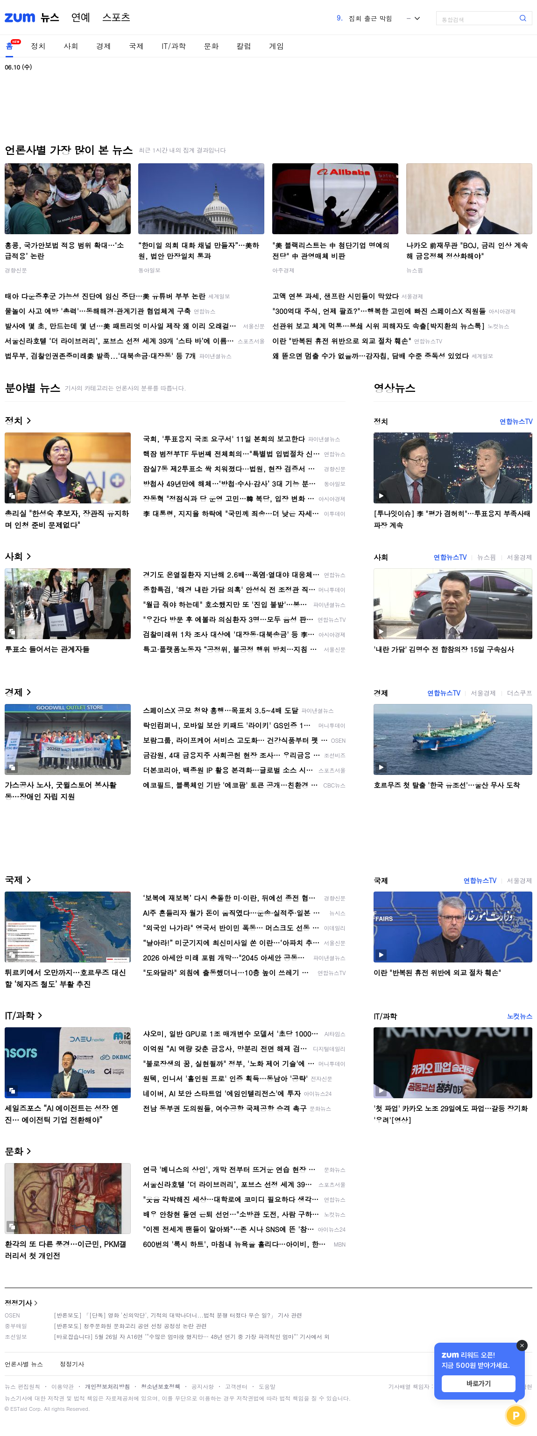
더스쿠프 (519, 692)
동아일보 (149, 270)
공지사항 (202, 1386)
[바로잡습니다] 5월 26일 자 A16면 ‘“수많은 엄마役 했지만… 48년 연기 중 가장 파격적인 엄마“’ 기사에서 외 (192, 1336)
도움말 (267, 1386)
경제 (103, 46)
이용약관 (62, 1386)
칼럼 (243, 46)
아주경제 (283, 270)
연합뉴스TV (516, 421)
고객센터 (236, 1386)
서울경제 (519, 557)
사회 (71, 46)
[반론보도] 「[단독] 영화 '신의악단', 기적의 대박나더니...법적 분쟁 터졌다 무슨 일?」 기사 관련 (178, 1315)
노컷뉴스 (519, 1016)
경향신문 (16, 270)
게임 (276, 46)
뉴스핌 (414, 270)
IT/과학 (174, 46)
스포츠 (116, 18)
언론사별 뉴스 (24, 1363)
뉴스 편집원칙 (22, 1386)
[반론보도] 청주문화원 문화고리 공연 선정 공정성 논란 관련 (130, 1326)
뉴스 (50, 18)
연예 (80, 18)
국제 (136, 46)
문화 (211, 46)
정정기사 (18, 1303)
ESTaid (18, 1408)
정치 (38, 46)
